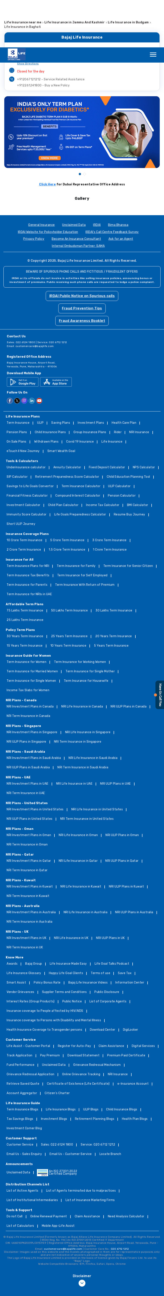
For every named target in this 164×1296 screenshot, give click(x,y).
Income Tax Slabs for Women (28, 643)
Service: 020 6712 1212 (98, 1097)
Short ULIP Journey (21, 476)
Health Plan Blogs (135, 1071)
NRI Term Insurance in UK (25, 900)
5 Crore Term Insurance (67, 493)
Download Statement (83, 1008)
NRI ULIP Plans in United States (30, 771)
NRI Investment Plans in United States (35, 762)
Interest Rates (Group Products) (31, 954)
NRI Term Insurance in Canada (28, 668)
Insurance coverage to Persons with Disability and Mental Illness (54, 973)
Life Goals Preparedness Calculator (80, 467)
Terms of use (100, 926)
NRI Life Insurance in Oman (78, 788)
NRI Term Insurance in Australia (30, 874)
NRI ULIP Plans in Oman (122, 788)
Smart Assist (16, 935)
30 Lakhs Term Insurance (113, 563)
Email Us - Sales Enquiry (24, 1106)
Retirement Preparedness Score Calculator (67, 429)
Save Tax (125, 926)
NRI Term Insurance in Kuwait (28, 848)
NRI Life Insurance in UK (71, 890)
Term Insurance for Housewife (86, 633)
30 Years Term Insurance (25, 589)
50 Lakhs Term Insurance (69, 563)
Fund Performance (20, 1017)
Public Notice (72, 954)
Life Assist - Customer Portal (28, 998)
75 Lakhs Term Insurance (25, 563)
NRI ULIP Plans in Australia (134, 865)
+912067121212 (51, 32)
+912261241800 (43, 38)
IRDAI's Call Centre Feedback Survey (112, 184)
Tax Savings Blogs (20, 1071)
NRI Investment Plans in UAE (27, 736)
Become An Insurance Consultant (76, 191)
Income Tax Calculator (102, 458)
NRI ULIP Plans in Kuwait (126, 839)
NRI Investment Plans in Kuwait (30, 839)
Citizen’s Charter (57, 1046)
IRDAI (97, 177)
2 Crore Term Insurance (24, 502)
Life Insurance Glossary (24, 926)
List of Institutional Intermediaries (32, 1153)
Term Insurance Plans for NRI (28, 518)
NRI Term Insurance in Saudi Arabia (82, 720)
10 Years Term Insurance (68, 598)
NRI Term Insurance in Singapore (77, 694)
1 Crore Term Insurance (110, 502)
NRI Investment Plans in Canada (30, 659)
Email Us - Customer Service (71, 1106)
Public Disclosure (106, 944)
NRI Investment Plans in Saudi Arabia (34, 710)
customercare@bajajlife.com (35, 298)
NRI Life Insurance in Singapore (88, 685)
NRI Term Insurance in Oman (27, 797)
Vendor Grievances (20, 944)
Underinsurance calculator (26, 420)
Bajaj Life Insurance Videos (88, 935)
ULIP (40, 375)
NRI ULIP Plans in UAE (115, 736)
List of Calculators (20, 1178)
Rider (118, 385)
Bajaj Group (33, 916)
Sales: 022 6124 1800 (57, 1097)
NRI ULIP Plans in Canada (128, 659)
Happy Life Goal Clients (66, 926)
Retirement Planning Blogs (94, 1071)
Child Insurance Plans (50, 385)
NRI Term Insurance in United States (87, 771)
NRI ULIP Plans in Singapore (26, 694)
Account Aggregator (22, 1046)
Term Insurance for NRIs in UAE (29, 547)
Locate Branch (110, 1106)
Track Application (19, 1008)
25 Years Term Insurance (69, 589)
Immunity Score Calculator (27, 467)
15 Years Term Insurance (25, 598)
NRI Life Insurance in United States (97, 762)
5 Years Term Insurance (111, 598)
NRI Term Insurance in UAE (26, 746)
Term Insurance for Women (26, 614)
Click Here (47, 137)
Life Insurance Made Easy (68, 916)
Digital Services (143, 998)
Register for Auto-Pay (74, 998)
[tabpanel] (82, 85)
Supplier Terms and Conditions (64, 944)
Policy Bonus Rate (47, 935)
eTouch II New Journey (23, 403)
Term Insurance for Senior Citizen (128, 518)
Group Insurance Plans (89, 385)
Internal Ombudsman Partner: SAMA (78, 198)
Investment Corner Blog (24, 1081)
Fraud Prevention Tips (82, 261)
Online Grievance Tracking (81, 1027)
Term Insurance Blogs (22, 1062)
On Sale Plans (16, 394)
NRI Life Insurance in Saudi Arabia (93, 710)
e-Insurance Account (133, 1036)
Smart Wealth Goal (61, 403)
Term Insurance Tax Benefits (28, 528)
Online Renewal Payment (48, 1169)
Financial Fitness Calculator (27, 448)
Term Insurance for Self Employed (82, 528)
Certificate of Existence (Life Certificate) (78, 1036)
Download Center (102, 982)
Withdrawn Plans (46, 394)
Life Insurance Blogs (61, 1062)
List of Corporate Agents (107, 954)
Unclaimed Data (74, 177)
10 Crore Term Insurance (24, 493)
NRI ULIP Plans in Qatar (122, 813)
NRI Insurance (139, 385)
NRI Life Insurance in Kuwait (80, 839)
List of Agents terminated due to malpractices (81, 1143)
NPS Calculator (144, 420)
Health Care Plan (124, 375)
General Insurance (41, 177)
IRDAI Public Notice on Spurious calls (82, 248)
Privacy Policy (33, 191)
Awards (12, 916)
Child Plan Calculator (63, 458)
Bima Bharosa (118, 177)
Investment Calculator (23, 458)
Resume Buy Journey (129, 467)
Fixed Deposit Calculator (107, 420)
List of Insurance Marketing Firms (90, 1153)
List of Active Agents (22, 1143)
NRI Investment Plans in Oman (29, 788)
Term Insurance (18, 375)
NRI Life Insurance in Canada (82, 659)
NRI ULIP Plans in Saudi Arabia (28, 720)
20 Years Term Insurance (113, 589)
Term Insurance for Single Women (31, 633)
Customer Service (20, 1097)
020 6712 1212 (120, 1201)
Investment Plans (91, 375)
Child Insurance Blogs (121, 1062)
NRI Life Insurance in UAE (74, 736)
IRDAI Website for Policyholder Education (48, 184)
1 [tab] (80, 126)
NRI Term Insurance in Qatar (27, 823)
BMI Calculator (137, 458)
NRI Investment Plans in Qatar (29, 813)
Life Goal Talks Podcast (112, 916)
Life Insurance (111, 394)
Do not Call (15, 1169)
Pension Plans (17, 385)
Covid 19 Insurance (80, 394)
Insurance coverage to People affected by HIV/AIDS (45, 963)
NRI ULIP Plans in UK (110, 890)
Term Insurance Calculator (81, 439)
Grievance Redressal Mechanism (97, 1017)
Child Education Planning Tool (128, 429)
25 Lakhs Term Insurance (25, 572)
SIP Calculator (17, 429)
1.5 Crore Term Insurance (67, 502)
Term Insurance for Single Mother (90, 624)
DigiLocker (130, 982)
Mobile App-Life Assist (58, 1178)
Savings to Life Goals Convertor (30, 439)
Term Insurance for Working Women (80, 614)
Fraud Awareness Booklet (82, 273)
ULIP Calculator (119, 439)
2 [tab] (84, 126)
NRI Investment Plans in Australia (31, 865)
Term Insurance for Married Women (32, 624)
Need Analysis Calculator (126, 1169)
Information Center (129, 935)
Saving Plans (60, 375)
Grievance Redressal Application (30, 1027)
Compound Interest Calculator (77, 448)
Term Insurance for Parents (27, 537)
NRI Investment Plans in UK (26, 890)
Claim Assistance (111, 998)
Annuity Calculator (67, 420)
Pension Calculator (122, 448)
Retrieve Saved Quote (23, 1036)
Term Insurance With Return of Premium (85, 537)
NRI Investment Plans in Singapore (32, 685)
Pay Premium (50, 1008)
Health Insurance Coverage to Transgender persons (44, 982)
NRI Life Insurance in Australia (86, 865)
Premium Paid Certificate (126, 1008)
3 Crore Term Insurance (109, 493)
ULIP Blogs (90, 1062)
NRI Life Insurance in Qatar (78, 813)
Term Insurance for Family (76, 518)
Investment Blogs (54, 1071)
